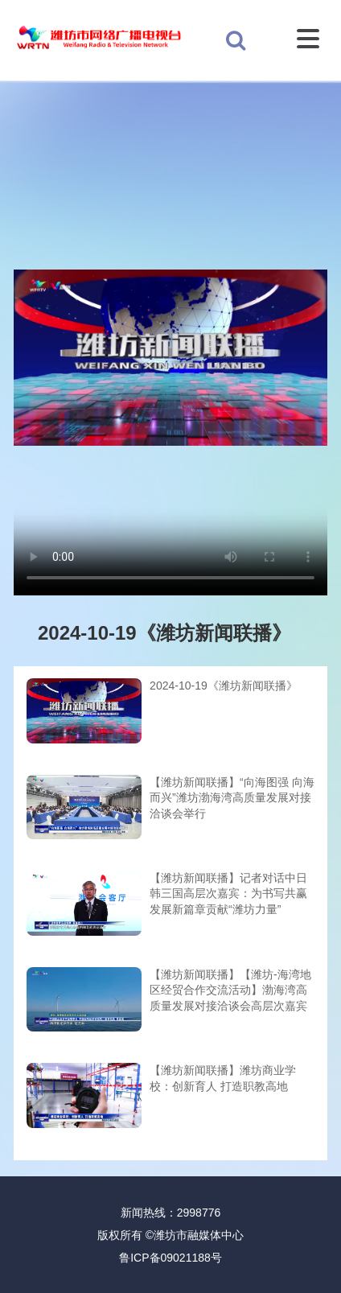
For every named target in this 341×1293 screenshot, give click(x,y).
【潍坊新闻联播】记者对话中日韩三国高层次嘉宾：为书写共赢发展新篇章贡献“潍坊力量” (228, 893)
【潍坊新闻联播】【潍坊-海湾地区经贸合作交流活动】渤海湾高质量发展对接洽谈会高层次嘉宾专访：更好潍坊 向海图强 (230, 991)
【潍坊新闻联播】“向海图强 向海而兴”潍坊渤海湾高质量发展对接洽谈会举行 (232, 798)
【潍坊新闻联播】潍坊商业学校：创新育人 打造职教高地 (223, 1078)
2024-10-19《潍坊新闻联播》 (224, 685)
